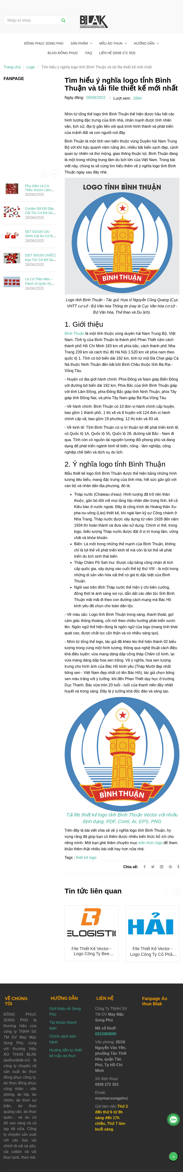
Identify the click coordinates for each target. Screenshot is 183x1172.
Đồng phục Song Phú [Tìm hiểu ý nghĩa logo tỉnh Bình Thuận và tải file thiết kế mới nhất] (43, 43)
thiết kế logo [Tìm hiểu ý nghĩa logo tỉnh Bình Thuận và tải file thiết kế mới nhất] (86, 858)
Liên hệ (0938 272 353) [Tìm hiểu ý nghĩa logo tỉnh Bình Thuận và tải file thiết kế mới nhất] (117, 53)
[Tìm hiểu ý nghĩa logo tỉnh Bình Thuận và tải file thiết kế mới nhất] (171, 867)
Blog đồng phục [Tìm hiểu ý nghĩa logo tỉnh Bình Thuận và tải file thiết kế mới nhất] (63, 53)
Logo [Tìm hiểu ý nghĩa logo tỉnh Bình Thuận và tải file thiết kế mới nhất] (30, 67)
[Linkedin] (161, 867)
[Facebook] (144, 867)
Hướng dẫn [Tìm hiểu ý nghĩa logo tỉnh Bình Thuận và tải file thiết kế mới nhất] (144, 43)
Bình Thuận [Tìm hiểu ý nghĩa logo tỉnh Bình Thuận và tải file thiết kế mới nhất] (74, 333)
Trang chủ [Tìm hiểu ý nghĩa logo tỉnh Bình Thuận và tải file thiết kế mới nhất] (12, 67)
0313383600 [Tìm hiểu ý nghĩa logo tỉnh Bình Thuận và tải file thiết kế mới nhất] (105, 1034)
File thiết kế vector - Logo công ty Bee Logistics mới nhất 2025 (91, 954)
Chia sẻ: (130, 867)
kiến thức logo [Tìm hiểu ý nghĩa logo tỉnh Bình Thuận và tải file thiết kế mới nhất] (150, 843)
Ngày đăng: (74, 98)
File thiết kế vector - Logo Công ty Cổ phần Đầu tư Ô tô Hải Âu (152, 954)
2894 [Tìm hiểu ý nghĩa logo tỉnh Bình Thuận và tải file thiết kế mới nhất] (137, 98)
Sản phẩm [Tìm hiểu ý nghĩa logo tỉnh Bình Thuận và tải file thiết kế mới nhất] (80, 43)
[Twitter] (153, 867)
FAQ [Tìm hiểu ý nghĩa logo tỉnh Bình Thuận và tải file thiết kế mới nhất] (88, 53)
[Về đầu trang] (173, 1156)
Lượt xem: (122, 98)
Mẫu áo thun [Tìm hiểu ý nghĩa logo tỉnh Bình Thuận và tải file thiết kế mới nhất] (111, 43)
